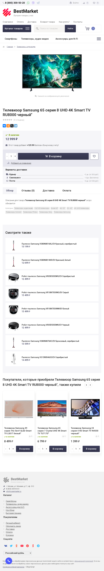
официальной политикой (83, 561)
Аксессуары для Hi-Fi (67, 39)
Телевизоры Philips (30, 212)
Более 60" (54, 208)
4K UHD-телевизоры (81, 208)
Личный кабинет (13, 523)
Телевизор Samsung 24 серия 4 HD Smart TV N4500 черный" (84, 431)
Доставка (32, 22)
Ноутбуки (10, 510)
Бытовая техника (13, 513)
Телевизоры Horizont (13, 212)
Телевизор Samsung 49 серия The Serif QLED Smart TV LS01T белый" (18, 431)
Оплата (20, 22)
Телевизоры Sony (45, 212)
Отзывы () (28, 190)
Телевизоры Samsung (62, 212)
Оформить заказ (13, 526)
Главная (10, 47)
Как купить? (64, 22)
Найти (70, 28)
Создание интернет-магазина (13, 567)
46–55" (62, 208)
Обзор (9, 190)
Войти (74, 3)
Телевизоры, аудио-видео (35, 39)
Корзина (10, 535)
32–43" (69, 208)
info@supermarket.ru (13, 491)
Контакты (78, 22)
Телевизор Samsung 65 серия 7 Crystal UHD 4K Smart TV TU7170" (52, 431)
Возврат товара (47, 22)
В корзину (53, 156)
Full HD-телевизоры (42, 208)
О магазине (8, 22)
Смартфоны (11, 39)
